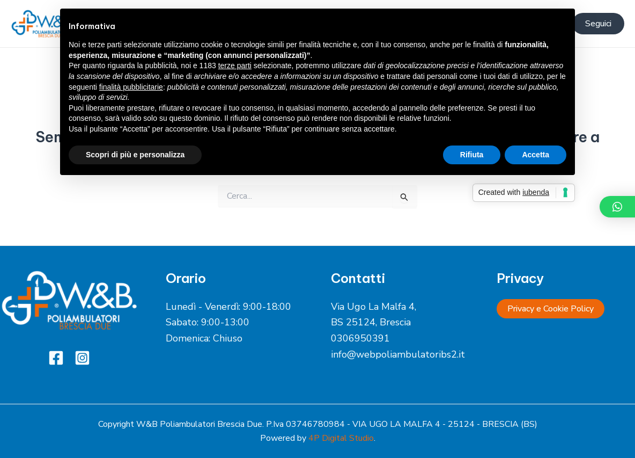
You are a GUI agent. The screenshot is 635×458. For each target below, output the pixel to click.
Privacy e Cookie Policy (550, 309)
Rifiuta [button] (472, 154)
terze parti (235, 65)
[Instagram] (82, 358)
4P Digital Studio (341, 438)
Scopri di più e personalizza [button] (135, 154)
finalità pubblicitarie (131, 87)
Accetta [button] (535, 154)
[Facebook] (56, 358)
